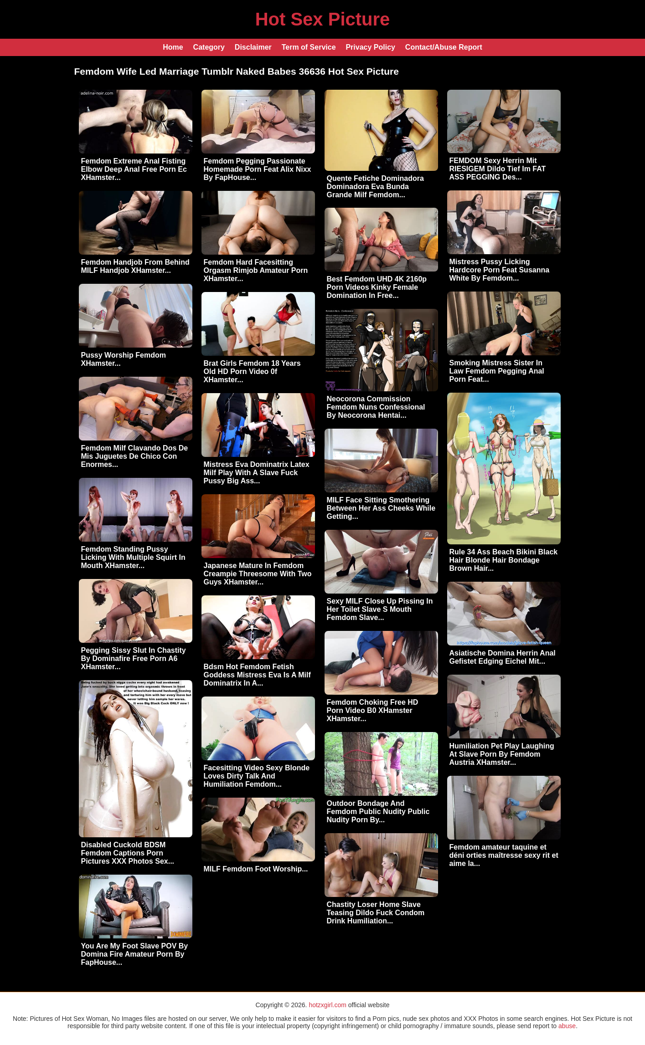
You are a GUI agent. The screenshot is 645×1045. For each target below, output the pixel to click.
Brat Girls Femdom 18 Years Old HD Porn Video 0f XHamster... (252, 371)
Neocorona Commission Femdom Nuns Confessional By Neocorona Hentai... (376, 407)
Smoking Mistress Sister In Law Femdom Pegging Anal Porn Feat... (496, 371)
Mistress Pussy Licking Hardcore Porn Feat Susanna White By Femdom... (499, 270)
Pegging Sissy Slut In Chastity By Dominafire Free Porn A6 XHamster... (133, 658)
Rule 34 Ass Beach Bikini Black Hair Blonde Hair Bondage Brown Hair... (503, 560)
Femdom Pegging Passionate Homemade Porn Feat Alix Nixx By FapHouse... (257, 169)
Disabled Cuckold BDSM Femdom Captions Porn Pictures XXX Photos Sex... (128, 853)
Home (173, 47)
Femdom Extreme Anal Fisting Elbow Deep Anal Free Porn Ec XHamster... (134, 169)
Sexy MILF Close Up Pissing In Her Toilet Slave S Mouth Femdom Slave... (380, 609)
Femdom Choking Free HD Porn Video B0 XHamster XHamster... (372, 710)
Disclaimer (253, 47)
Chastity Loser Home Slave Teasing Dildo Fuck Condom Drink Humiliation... (376, 913)
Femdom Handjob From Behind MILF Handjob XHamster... (135, 266)
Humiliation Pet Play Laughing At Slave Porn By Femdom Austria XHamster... (501, 754)
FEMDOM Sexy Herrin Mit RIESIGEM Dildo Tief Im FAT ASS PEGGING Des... (497, 169)
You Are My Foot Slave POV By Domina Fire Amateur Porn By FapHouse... (134, 954)
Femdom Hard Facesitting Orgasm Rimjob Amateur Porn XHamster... (256, 270)
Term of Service (309, 47)
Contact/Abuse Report (443, 47)
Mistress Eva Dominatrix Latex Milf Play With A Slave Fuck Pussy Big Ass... (257, 473)
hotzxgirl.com (327, 1005)
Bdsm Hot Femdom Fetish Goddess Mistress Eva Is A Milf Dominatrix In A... (257, 675)
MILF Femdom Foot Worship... (256, 869)
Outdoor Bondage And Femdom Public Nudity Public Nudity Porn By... (378, 811)
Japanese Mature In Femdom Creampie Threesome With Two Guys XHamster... (258, 574)
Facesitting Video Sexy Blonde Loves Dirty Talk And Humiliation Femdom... (257, 776)
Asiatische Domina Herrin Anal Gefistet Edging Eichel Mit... (502, 657)
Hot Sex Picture (322, 19)
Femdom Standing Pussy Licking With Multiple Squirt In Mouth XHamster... (133, 557)
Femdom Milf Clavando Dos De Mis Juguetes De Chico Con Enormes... (134, 456)
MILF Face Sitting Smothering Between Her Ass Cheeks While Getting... (381, 508)
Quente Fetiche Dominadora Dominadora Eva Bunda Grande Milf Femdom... (375, 186)
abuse (567, 1026)
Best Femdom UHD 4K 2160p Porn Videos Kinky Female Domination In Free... (377, 287)
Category (209, 47)
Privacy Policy (370, 47)
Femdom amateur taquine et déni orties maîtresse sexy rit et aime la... (503, 855)
